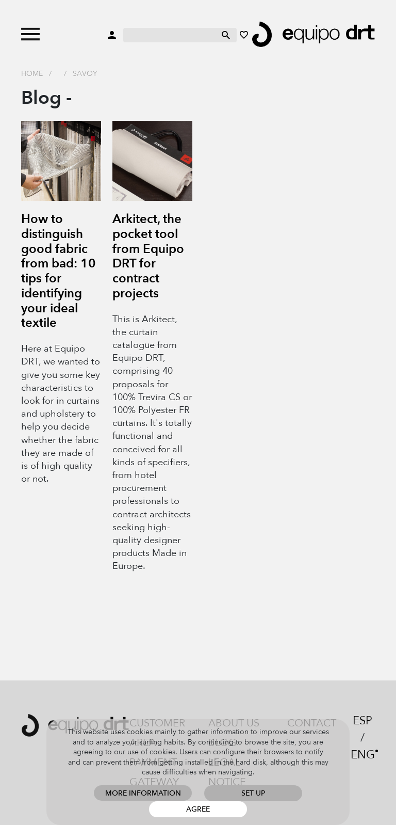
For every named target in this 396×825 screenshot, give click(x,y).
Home (32, 73)
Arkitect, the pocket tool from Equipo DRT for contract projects (148, 256)
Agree (198, 809)
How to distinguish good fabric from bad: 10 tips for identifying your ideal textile (58, 271)
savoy (85, 73)
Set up (253, 793)
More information (143, 793)
